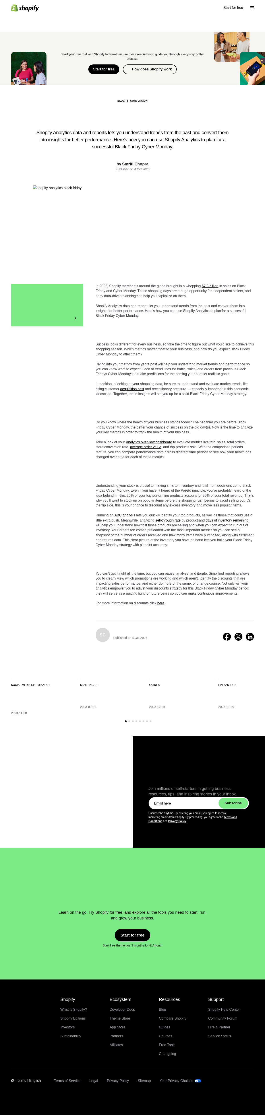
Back (54, 78)
